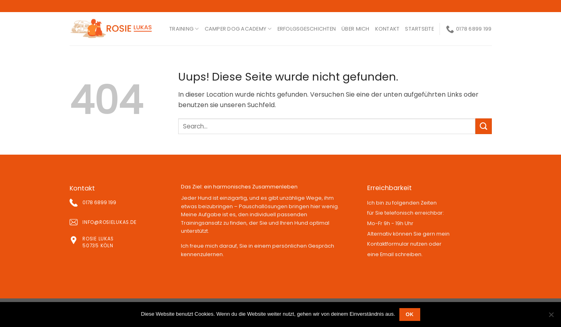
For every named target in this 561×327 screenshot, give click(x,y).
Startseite (419, 28)
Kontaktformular (388, 243)
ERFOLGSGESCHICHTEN (306, 28)
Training (184, 29)
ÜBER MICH (355, 28)
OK (410, 314)
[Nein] (551, 316)
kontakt (387, 28)
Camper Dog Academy (238, 29)
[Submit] (483, 126)
